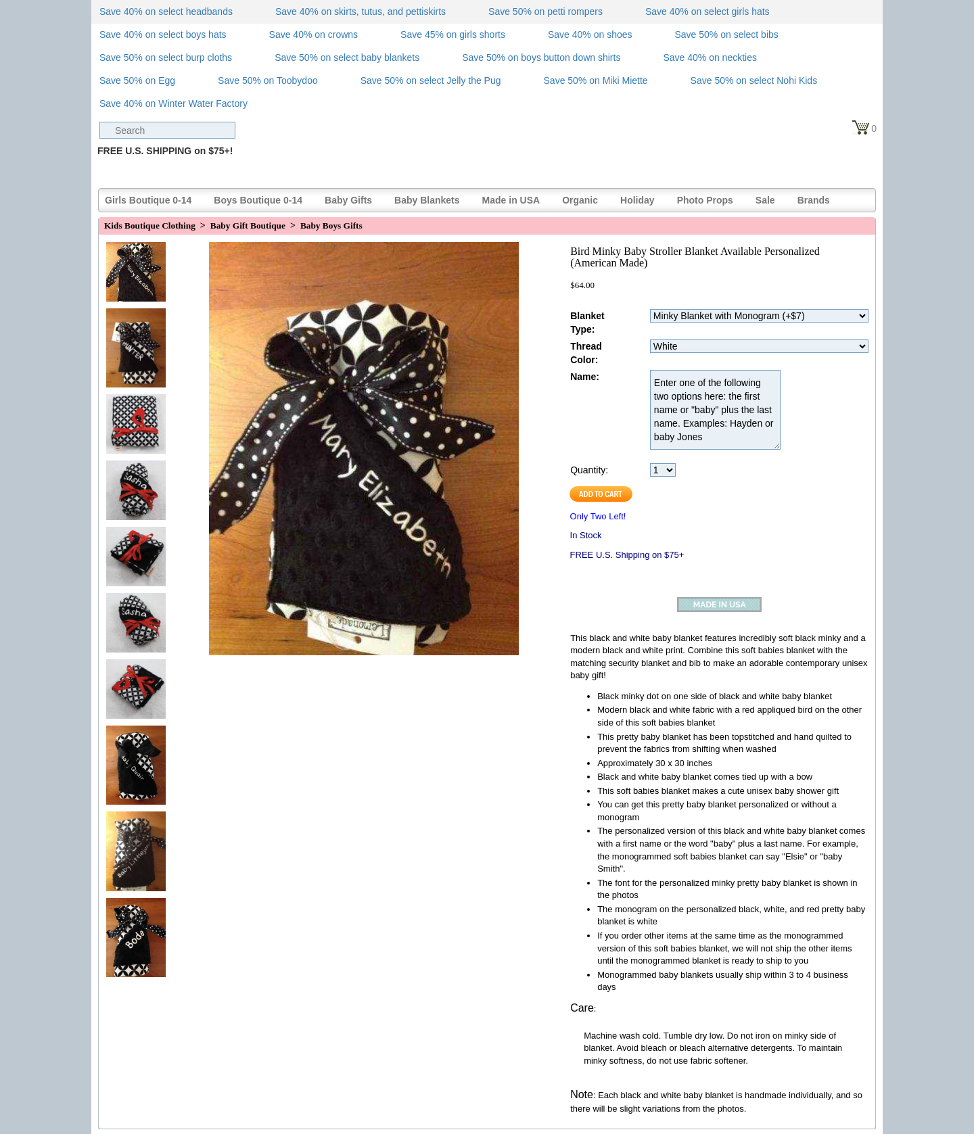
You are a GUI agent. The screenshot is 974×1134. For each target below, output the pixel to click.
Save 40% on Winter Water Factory (173, 103)
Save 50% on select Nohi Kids (754, 80)
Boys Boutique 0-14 (258, 200)
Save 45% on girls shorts (452, 34)
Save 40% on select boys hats (163, 34)
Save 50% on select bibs (726, 34)
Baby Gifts (348, 200)
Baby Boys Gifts (331, 225)
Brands (813, 200)
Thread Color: (586, 353)
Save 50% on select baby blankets (347, 57)
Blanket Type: (587, 322)
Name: (584, 376)
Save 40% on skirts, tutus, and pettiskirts (360, 11)
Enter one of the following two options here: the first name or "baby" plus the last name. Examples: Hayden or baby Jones (715, 410)
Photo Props (705, 200)
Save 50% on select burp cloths (165, 57)
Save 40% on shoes (590, 34)
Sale (765, 200)
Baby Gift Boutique (247, 225)
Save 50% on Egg (137, 80)
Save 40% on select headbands (166, 11)
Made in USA (511, 200)
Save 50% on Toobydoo (268, 80)
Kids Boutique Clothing (149, 225)
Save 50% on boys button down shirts (541, 57)
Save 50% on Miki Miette (596, 80)
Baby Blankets (426, 200)
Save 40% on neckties (710, 57)
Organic (580, 200)
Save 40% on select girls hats (707, 11)
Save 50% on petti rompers (545, 11)
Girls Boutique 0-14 (148, 200)
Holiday (637, 200)
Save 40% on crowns (313, 34)
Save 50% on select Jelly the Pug (431, 80)
